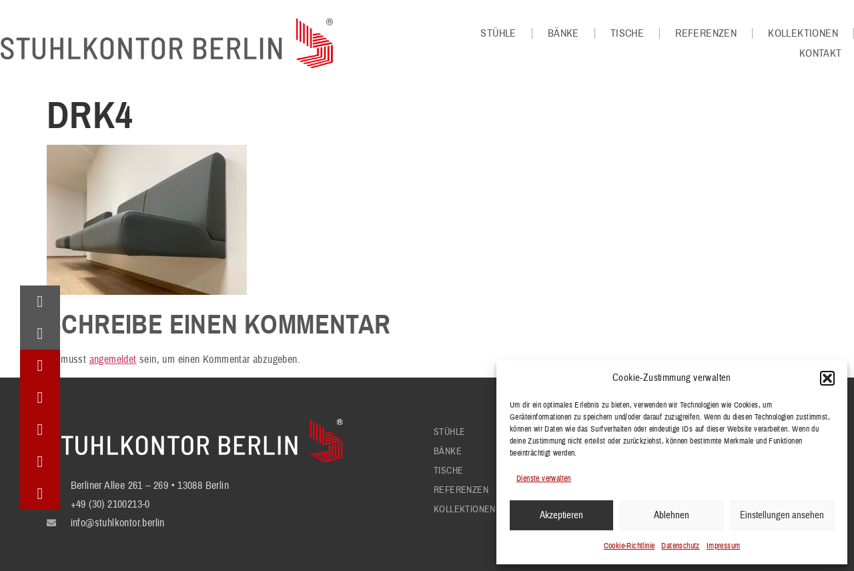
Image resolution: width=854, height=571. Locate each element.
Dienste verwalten (543, 479)
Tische (627, 33)
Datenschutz (680, 546)
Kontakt (820, 53)
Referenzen (706, 33)
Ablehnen (671, 515)
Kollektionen (803, 33)
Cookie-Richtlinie (629, 546)
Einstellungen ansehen (782, 515)
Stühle (498, 33)
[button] (827, 378)
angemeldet (113, 359)
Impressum (724, 546)
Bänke (563, 33)
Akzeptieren (561, 515)
